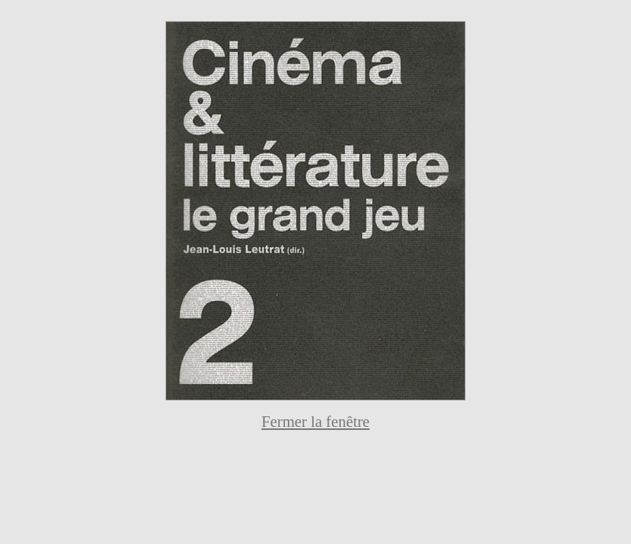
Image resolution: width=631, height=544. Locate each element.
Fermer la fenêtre (315, 421)
